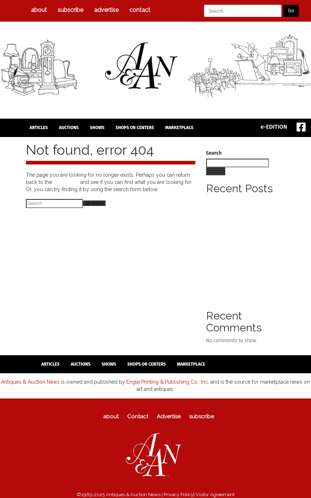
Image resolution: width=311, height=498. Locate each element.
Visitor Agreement (215, 494)
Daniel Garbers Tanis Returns (238, 223)
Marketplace (179, 127)
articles (39, 127)
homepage (66, 182)
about (39, 9)
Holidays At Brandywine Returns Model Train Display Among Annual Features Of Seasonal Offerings (245, 237)
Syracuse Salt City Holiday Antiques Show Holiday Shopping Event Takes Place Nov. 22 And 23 (245, 288)
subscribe (70, 9)
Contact (139, 9)
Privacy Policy (179, 494)
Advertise (106, 9)
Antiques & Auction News (30, 382)
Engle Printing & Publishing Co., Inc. (167, 382)
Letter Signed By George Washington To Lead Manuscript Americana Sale (241, 208)
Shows (97, 127)
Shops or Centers (135, 127)
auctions (69, 127)
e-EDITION (274, 126)
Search (214, 153)
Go (291, 11)
